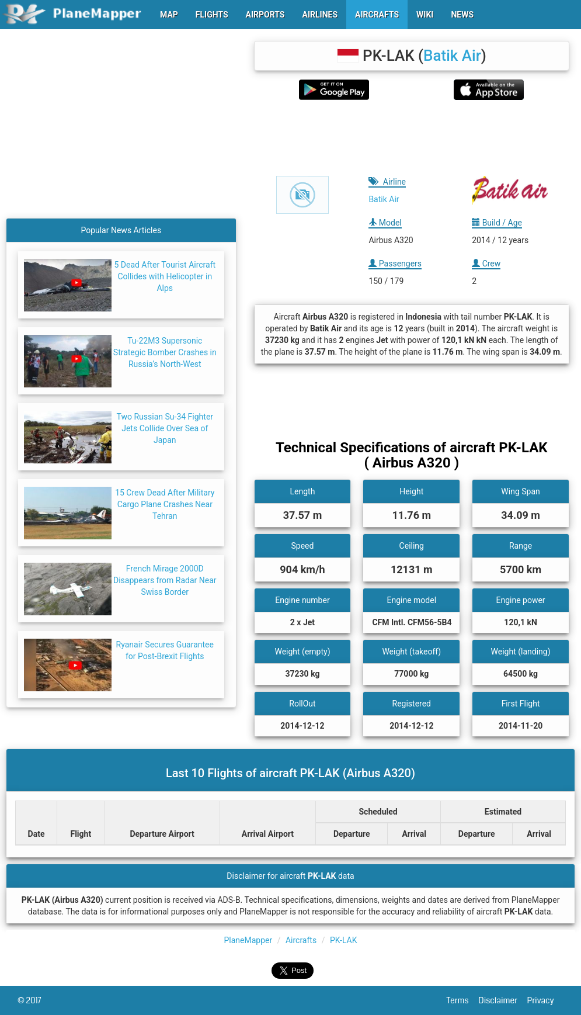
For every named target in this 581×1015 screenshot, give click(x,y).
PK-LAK (343, 940)
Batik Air (452, 55)
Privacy (545, 1000)
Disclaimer (502, 1000)
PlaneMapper (248, 940)
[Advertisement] (411, 138)
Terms (463, 1000)
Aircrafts (301, 940)
